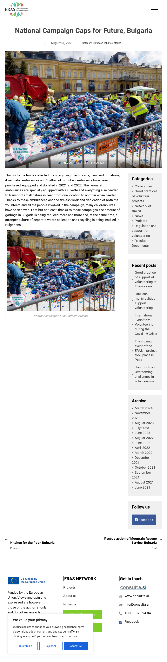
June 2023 (142, 433)
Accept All (76, 645)
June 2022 (142, 443)
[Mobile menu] (154, 9)
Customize (25, 645)
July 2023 (142, 428)
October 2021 (145, 467)
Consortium (142, 186)
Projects (139, 221)
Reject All (50, 645)
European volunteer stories (107, 43)
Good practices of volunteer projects (144, 196)
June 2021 (142, 487)
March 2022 (144, 453)
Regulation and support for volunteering (144, 231)
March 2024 (144, 408)
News (137, 216)
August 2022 (144, 438)
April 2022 (142, 448)
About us (70, 596)
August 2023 (144, 423)
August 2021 (144, 482)
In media (69, 604)
